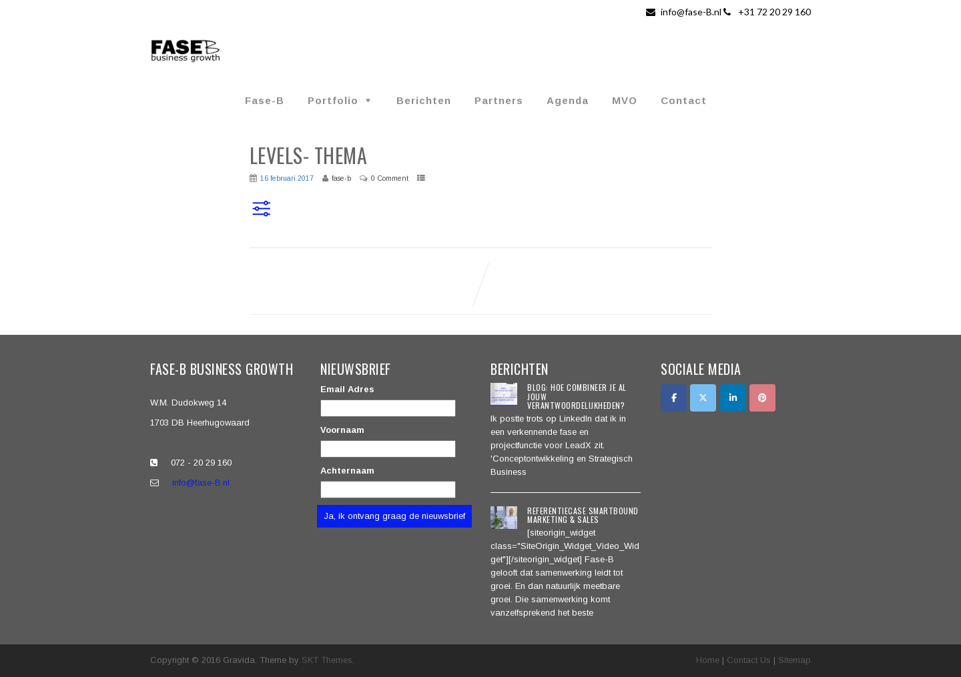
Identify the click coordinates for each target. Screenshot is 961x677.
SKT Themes (327, 660)
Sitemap (794, 660)
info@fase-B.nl (684, 11)
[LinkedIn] (733, 398)
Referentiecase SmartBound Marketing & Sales (583, 515)
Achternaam (347, 471)
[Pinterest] (762, 398)
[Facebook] (674, 398)
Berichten (423, 100)
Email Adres (347, 389)
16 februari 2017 (287, 178)
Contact (684, 100)
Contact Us (749, 660)
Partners (498, 100)
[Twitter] (703, 398)
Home (707, 660)
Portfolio (333, 100)
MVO (624, 100)
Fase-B (264, 100)
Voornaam (342, 430)
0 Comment (389, 178)
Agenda (568, 100)
